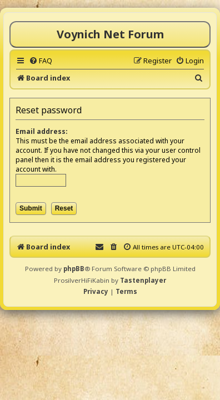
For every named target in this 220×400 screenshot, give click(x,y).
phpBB (73, 268)
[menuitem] (40, 60)
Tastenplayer (143, 280)
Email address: (42, 131)
